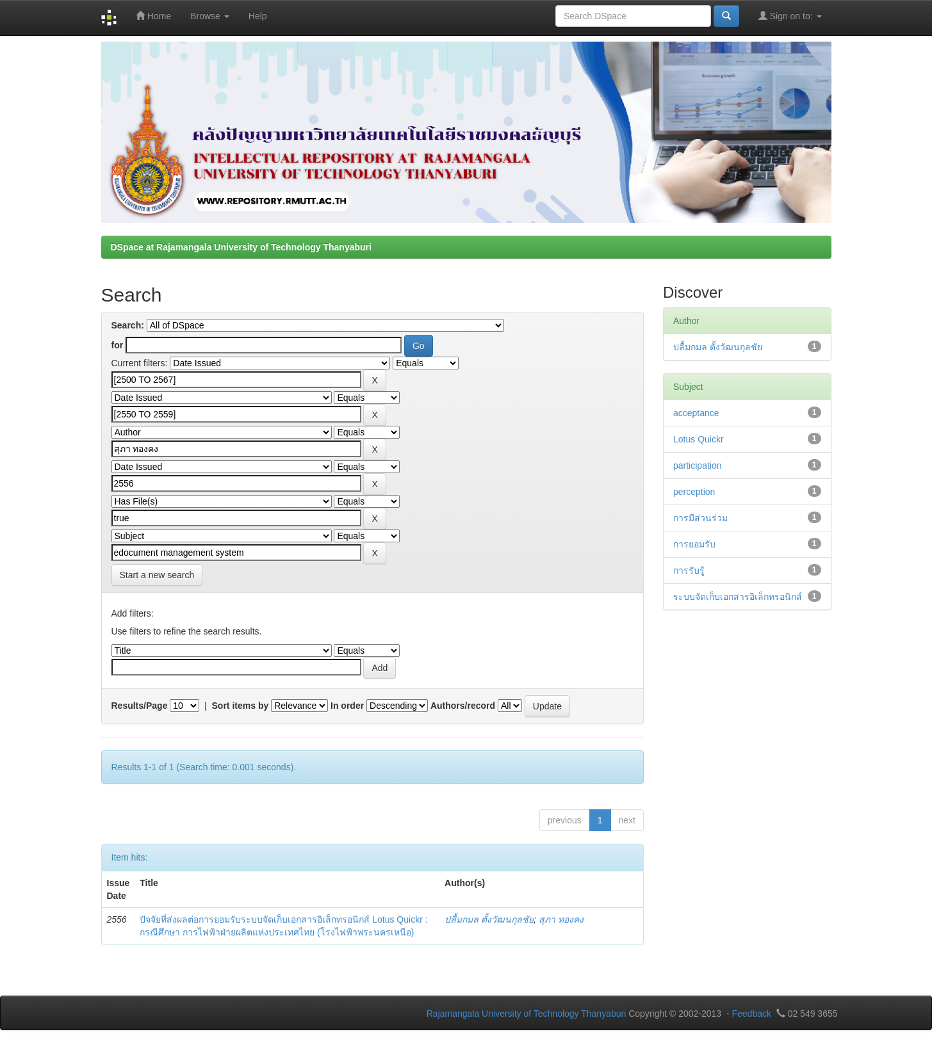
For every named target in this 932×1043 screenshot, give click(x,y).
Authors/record (462, 705)
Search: (127, 325)
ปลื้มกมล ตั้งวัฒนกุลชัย (489, 919)
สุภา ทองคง (561, 919)
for (117, 345)
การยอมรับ (694, 544)
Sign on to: (790, 15)
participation (697, 465)
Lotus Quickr (698, 439)
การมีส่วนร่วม (700, 518)
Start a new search (157, 575)
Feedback (751, 1013)
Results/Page (139, 705)
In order (347, 705)
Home (153, 15)
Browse (209, 16)
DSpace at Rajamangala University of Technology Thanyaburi (241, 247)
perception (694, 492)
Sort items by (240, 705)
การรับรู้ (689, 570)
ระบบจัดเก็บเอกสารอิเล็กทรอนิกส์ (737, 597)
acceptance (696, 413)
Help (258, 16)
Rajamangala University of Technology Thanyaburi (526, 1013)
